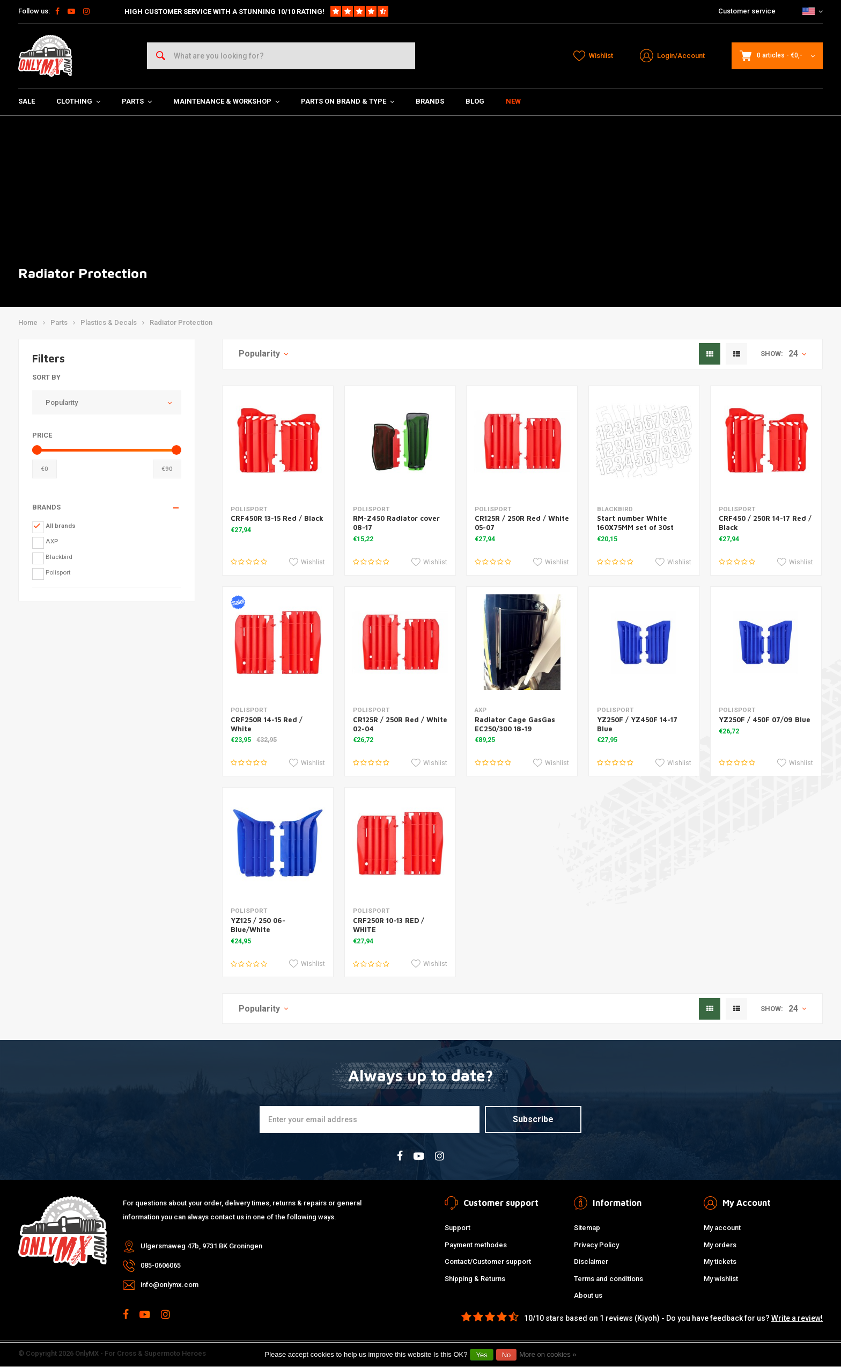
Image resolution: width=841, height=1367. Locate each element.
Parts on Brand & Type (347, 101)
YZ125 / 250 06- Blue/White (258, 925)
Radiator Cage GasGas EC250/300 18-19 (515, 724)
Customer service (747, 11)
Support (457, 1228)
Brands (430, 101)
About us (588, 1295)
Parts (137, 101)
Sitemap (587, 1228)
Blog (475, 101)
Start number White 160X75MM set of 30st (635, 523)
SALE (26, 101)
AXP (52, 541)
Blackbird (59, 557)
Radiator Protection (181, 322)
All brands (61, 525)
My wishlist (721, 1279)
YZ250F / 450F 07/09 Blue (764, 719)
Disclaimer (591, 1261)
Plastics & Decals (108, 322)
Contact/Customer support (488, 1261)
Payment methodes (476, 1245)
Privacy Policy (596, 1245)
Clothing (78, 101)
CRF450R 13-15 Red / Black (277, 518)
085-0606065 (161, 1265)
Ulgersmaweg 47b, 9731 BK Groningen (201, 1246)
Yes (481, 1355)
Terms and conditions (608, 1279)
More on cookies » (547, 1354)
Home (28, 322)
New (513, 101)
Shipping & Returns (475, 1279)
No (506, 1355)
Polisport (58, 572)
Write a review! (797, 1318)
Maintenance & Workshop (226, 101)
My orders (720, 1245)
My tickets (720, 1261)
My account (722, 1228)
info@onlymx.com (169, 1285)
